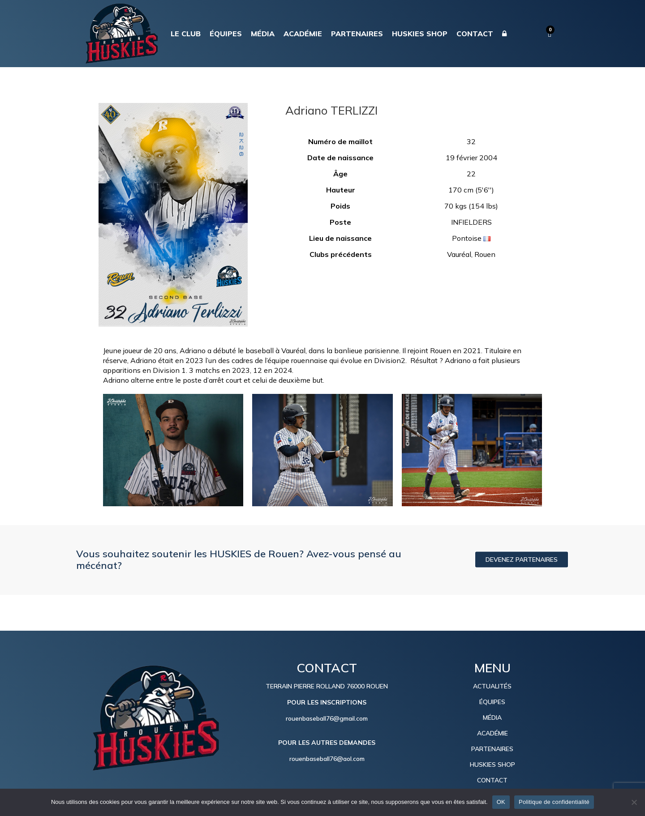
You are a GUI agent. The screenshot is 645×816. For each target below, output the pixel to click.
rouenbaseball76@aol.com (327, 759)
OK (501, 802)
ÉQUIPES (492, 702)
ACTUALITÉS (492, 686)
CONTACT (492, 780)
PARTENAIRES (492, 749)
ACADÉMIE (492, 733)
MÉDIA (492, 717)
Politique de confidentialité (554, 802)
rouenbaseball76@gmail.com (327, 718)
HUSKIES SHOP (492, 764)
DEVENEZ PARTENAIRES (522, 559)
